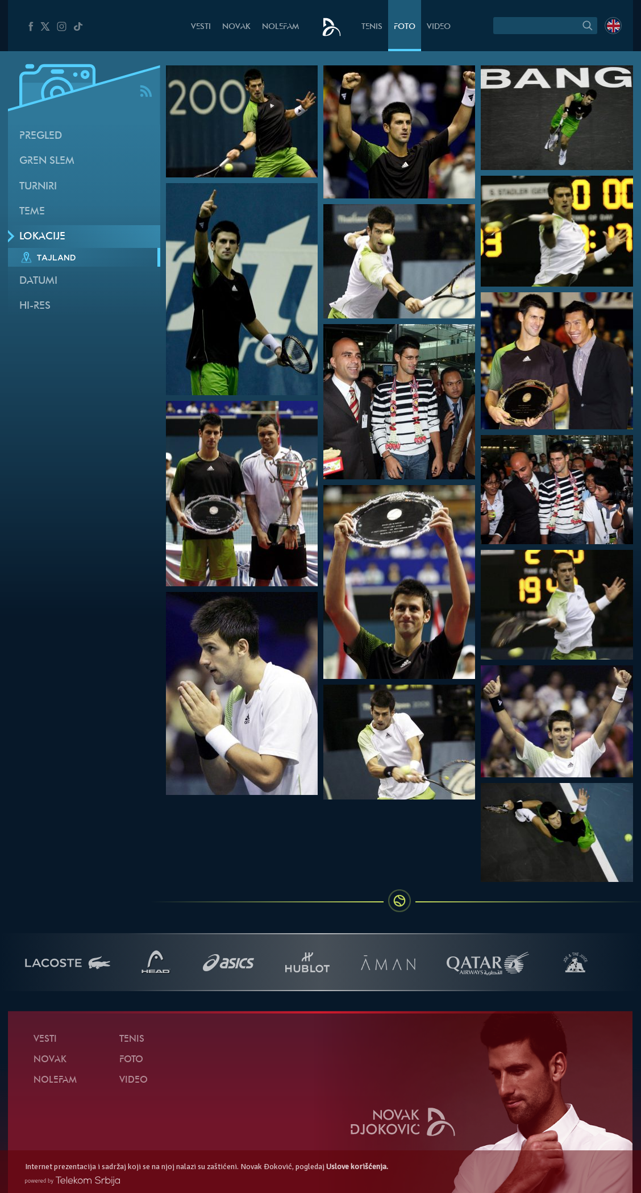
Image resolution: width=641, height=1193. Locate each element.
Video (439, 27)
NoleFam (280, 27)
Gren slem (46, 161)
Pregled (40, 136)
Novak (236, 27)
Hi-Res (35, 306)
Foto (404, 27)
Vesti (201, 27)
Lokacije (42, 236)
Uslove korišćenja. (357, 1166)
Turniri (38, 186)
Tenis (371, 27)
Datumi (38, 281)
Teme (32, 211)
